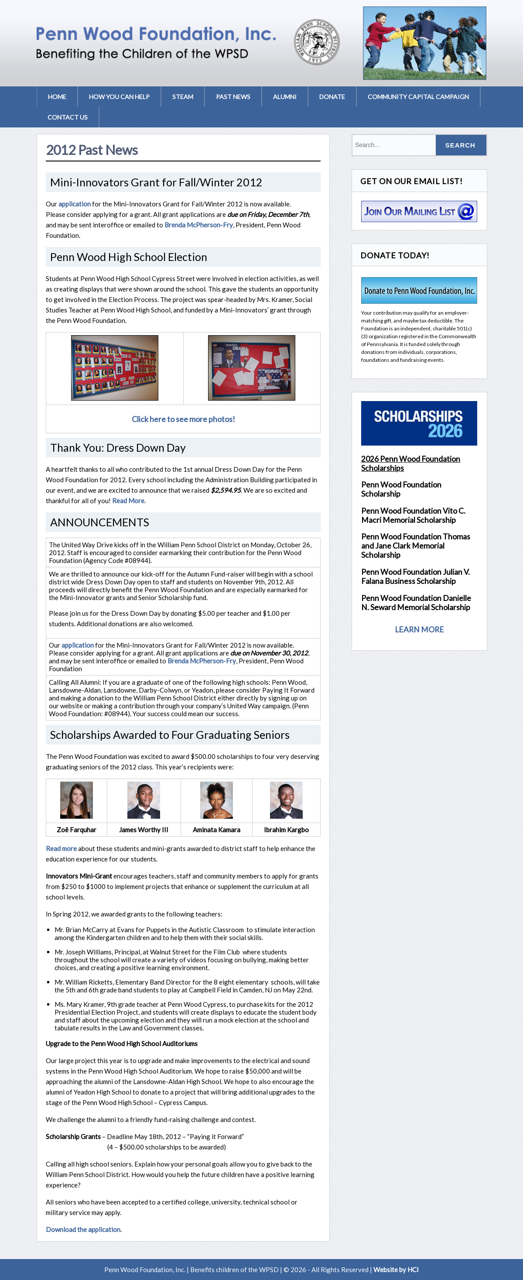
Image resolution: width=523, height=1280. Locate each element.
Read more (61, 848)
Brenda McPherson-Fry (198, 225)
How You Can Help (119, 96)
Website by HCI (396, 1269)
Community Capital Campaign (418, 96)
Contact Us (68, 117)
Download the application (83, 1229)
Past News (233, 96)
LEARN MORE (419, 630)
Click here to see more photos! (183, 419)
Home (57, 96)
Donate (332, 96)
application (74, 204)
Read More (128, 500)
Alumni (285, 96)
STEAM (182, 96)
